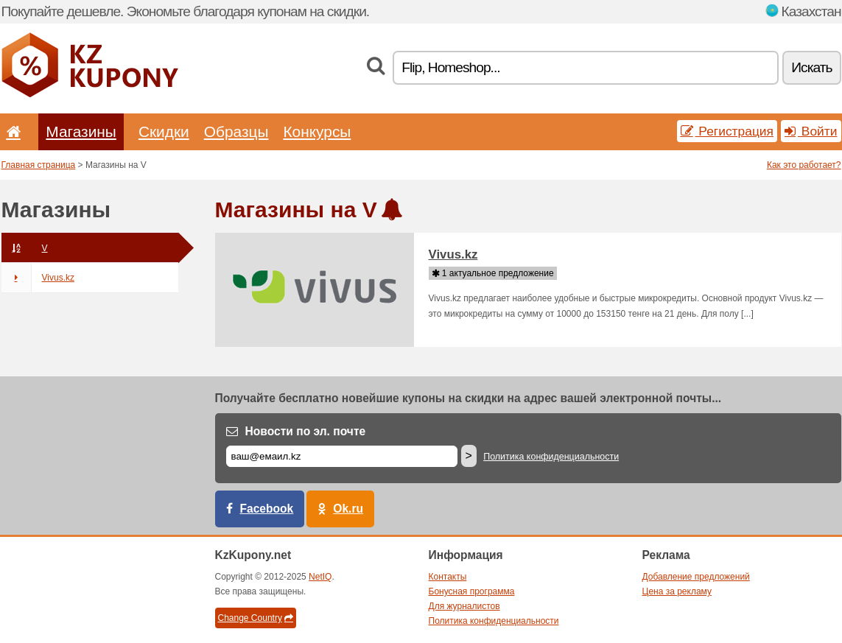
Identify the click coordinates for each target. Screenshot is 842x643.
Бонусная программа (472, 591)
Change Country (255, 618)
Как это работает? (804, 165)
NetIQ (320, 577)
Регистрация (727, 131)
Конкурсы (317, 131)
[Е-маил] (341, 456)
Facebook (267, 508)
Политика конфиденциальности (551, 456)
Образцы (236, 131)
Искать (811, 67)
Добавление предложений (696, 577)
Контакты (448, 577)
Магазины (81, 131)
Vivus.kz (37, 277)
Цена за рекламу (677, 591)
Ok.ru (348, 508)
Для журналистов (464, 606)
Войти (811, 131)
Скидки (163, 131)
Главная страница (38, 165)
